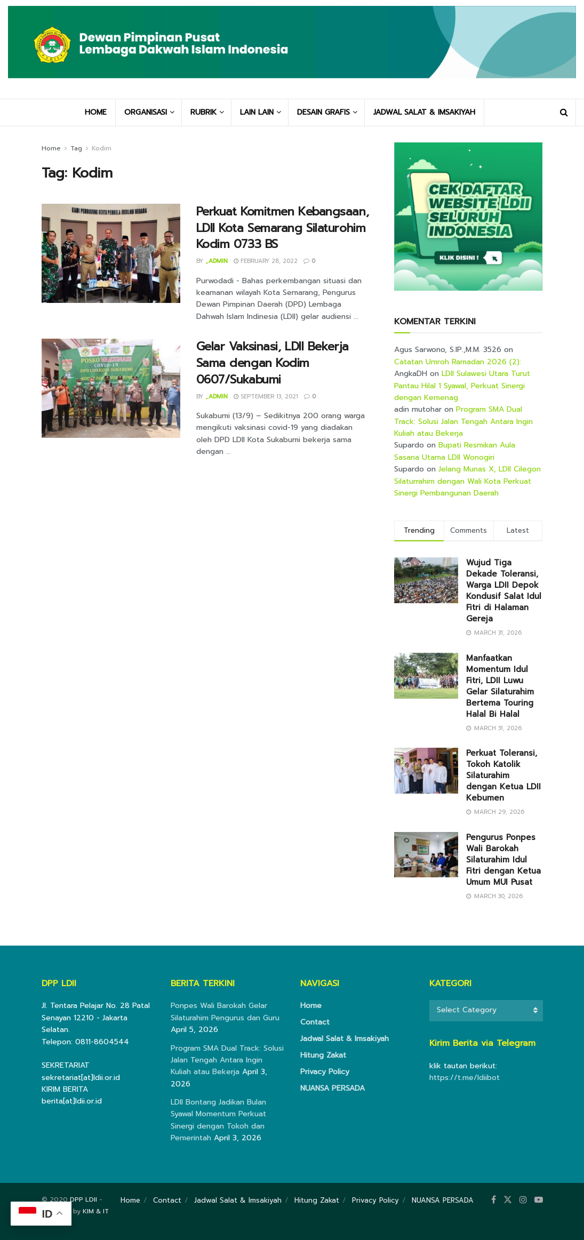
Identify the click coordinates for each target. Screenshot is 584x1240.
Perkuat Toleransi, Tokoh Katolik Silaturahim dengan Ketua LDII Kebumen (503, 775)
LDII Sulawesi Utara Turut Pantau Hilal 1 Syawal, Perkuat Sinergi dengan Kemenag (462, 385)
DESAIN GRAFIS (323, 112)
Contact (315, 1022)
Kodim (101, 148)
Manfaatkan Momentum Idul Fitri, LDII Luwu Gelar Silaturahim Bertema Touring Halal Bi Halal (500, 686)
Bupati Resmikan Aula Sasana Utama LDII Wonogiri (454, 450)
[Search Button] (564, 112)
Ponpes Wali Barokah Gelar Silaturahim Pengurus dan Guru (225, 1011)
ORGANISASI (145, 112)
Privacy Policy (324, 1071)
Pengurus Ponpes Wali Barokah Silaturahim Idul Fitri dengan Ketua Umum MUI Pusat (503, 859)
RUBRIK (203, 112)
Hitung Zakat (323, 1055)
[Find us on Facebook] (493, 1200)
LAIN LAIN (257, 112)
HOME (96, 112)
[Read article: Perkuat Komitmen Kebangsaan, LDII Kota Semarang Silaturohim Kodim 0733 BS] (111, 253)
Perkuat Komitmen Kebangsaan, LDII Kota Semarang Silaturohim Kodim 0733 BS (282, 228)
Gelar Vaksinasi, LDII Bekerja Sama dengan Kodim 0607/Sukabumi (272, 363)
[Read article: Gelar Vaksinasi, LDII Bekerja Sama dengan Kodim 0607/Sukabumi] (111, 388)
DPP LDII (83, 1199)
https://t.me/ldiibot (464, 1077)
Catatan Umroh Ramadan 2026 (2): (457, 361)
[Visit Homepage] (292, 49)
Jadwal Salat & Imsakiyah (344, 1038)
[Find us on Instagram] (523, 1200)
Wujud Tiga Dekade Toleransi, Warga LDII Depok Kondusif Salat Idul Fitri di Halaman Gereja (503, 591)
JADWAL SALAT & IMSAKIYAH (424, 112)
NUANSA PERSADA (332, 1088)
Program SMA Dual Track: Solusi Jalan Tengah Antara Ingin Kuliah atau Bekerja (463, 421)
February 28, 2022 (266, 261)
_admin (216, 261)
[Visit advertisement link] (468, 216)
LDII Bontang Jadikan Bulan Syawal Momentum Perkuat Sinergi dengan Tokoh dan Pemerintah (218, 1120)
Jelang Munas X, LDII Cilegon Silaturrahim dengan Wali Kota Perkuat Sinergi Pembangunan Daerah (467, 481)
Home (51, 148)
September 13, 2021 (266, 396)
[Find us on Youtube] (538, 1200)
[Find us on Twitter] (507, 1200)
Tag (76, 148)
